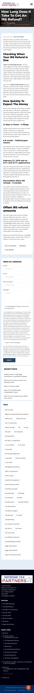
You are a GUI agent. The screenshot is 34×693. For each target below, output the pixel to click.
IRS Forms (6, 621)
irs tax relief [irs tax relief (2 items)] (8, 462)
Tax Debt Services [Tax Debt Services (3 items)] (10, 506)
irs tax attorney (9, 250)
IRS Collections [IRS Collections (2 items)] (18, 432)
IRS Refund (22, 246)
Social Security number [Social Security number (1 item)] (12, 484)
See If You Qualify (10, 663)
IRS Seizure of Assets (11, 652)
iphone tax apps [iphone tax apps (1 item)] (10, 427)
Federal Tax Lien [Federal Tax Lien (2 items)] (21, 418)
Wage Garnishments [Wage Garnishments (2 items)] (11, 550)
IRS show (8, 223)
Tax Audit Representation (12, 649)
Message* (6, 290)
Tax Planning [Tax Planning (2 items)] (9, 515)
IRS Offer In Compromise (10, 609)
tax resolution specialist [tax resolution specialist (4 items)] (12, 524)
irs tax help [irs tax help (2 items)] (8, 458)
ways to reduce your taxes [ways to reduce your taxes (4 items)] (13, 555)
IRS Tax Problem (19, 37)
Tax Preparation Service (12, 640)
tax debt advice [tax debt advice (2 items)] (9, 502)
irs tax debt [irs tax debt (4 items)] (8, 449)
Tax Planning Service (11, 643)
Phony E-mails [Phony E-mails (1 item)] (9, 476)
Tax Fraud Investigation (12, 658)
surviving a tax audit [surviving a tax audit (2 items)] (11, 489)
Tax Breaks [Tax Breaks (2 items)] (21, 493)
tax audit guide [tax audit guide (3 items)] (9, 493)
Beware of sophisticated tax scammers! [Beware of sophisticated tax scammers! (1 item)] (17, 414)
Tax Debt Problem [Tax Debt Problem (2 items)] (23, 502)
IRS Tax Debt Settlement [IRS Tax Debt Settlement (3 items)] (12, 454)
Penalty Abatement (10, 655)
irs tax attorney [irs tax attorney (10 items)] (9, 445)
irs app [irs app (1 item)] (26, 427)
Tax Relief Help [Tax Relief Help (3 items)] (9, 519)
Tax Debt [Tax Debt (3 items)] (19, 497)
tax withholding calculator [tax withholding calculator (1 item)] (13, 541)
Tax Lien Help (7, 612)
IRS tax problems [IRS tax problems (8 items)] (20, 458)
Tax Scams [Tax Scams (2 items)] (18, 528)
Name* (5, 266)
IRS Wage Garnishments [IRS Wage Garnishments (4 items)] (12, 467)
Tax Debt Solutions (8, 636)
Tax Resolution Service (11, 637)
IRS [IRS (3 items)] (19, 427)
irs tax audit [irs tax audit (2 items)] (21, 445)
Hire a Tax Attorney (10, 246)
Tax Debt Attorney (8, 607)
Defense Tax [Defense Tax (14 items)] (8, 418)
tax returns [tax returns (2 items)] (8, 528)
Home (3, 23)
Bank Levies (8, 646)
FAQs (28, 690)
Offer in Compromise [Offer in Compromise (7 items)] (11, 471)
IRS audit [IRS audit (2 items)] (7, 432)
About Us (5, 633)
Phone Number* (8, 282)
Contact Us (6, 677)
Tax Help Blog (11, 23)
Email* (5, 274)
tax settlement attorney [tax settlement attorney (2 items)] (12, 537)
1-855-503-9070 (6, 586)
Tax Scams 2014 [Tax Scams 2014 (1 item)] (10, 533)
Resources (6, 667)
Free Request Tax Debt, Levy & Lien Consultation (17, 662)
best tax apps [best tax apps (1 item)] (9, 410)
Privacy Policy (21, 690)
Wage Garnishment (8, 624)
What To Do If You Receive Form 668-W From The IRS (15, 397)
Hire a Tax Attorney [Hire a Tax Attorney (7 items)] (11, 423)
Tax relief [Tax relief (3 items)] (19, 515)
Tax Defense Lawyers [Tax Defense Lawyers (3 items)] (11, 511)
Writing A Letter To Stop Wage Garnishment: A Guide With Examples (15, 375)
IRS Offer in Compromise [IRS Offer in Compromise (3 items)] (12, 440)
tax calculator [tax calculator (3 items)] (9, 497)
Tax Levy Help (7, 615)
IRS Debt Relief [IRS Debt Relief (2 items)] (9, 436)
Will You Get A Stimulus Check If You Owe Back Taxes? (15, 381)
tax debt (27, 235)
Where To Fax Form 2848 (11, 386)
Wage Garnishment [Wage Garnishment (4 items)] (11, 546)
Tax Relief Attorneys (9, 604)
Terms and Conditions (10, 356)
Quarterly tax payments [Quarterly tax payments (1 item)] (12, 480)
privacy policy (27, 354)
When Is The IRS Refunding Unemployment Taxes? (12, 391)
